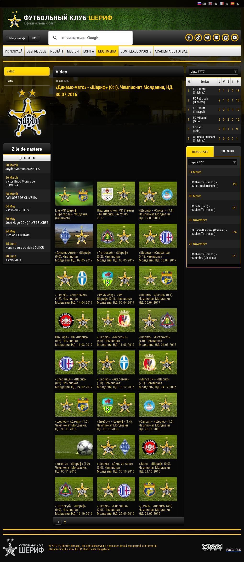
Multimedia (107, 51)
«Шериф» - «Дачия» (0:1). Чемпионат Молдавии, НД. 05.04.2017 (156, 298)
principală (14, 51)
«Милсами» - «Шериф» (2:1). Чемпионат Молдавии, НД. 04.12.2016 (157, 383)
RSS (34, 38)
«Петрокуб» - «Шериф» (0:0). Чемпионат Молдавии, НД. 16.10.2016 (73, 509)
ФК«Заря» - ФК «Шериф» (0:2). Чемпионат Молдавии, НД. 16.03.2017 (73, 341)
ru (201, 4)
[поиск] (90, 38)
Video (10, 71)
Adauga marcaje (17, 38)
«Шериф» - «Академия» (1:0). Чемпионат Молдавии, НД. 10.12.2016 (115, 383)
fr (224, 4)
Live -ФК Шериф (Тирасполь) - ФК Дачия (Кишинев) (71, 214)
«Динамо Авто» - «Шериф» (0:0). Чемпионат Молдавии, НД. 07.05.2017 (73, 256)
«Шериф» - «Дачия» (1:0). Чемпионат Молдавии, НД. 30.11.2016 (72, 425)
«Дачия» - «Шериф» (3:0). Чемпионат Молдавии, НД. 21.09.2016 (156, 509)
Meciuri (73, 51)
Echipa (88, 51)
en (212, 4)
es (234, 4)
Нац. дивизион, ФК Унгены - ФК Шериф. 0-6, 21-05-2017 (115, 214)
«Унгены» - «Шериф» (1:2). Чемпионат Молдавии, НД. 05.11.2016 (73, 467)
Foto (9, 81)
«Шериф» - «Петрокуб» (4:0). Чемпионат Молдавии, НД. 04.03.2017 (157, 341)
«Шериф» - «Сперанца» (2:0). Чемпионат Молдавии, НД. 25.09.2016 (115, 509)
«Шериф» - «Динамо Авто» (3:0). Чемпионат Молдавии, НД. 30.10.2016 (115, 467)
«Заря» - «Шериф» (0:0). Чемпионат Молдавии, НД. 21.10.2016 (155, 467)
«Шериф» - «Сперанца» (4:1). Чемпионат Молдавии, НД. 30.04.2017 (157, 256)
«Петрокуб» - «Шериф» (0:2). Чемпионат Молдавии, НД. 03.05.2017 (115, 256)
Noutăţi (56, 51)
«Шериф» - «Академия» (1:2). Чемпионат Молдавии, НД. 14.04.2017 (73, 298)
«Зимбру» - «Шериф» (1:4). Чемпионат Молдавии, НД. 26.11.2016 (115, 425)
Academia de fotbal (171, 51)
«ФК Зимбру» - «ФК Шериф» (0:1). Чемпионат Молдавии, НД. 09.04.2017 (115, 298)
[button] (235, 72)
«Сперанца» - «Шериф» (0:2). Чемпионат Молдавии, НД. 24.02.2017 (73, 383)
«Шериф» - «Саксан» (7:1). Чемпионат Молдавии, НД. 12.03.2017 (156, 214)
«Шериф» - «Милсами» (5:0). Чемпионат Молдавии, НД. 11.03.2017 (115, 341)
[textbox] (211, 72)
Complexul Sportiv (135, 51)
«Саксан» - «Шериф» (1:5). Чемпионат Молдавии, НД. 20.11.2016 (156, 425)
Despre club (36, 51)
